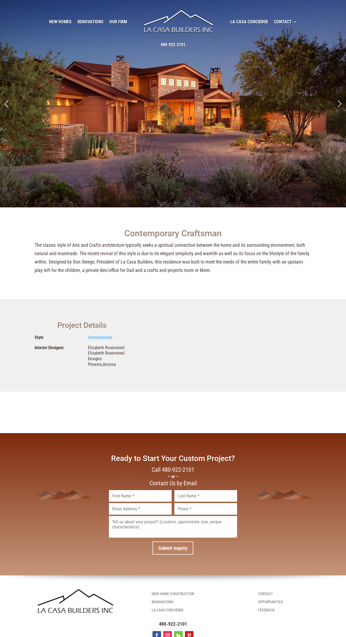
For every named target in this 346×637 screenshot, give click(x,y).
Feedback (266, 610)
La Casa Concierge (249, 21)
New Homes (60, 21)
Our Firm (118, 21)
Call (173, 469)
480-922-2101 (173, 44)
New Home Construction (173, 594)
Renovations (91, 21)
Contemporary (100, 337)
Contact (283, 21)
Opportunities (270, 602)
